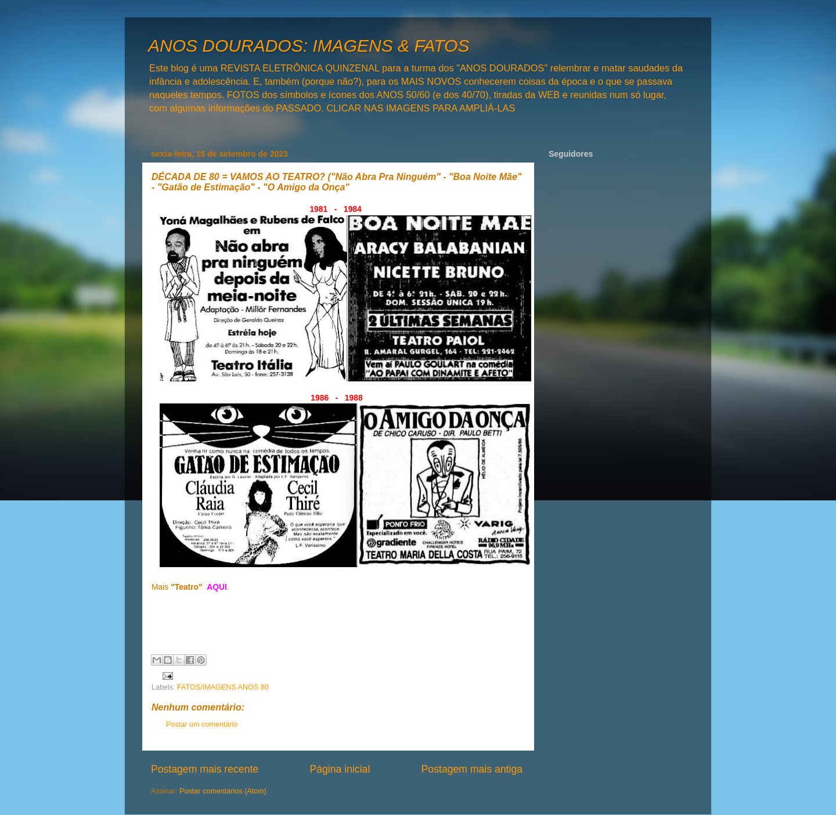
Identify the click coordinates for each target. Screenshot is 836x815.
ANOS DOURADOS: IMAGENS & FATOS (308, 45)
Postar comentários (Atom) (222, 791)
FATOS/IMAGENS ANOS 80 (223, 687)
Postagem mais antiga (471, 769)
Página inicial (339, 769)
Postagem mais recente (204, 769)
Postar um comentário (201, 724)
